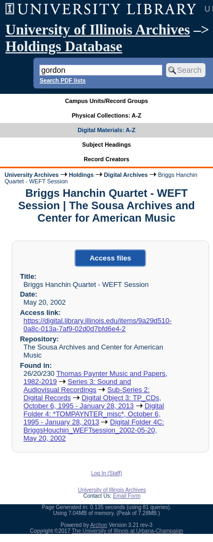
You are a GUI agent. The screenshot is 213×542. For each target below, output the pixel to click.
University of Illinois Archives (97, 30)
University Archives (31, 174)
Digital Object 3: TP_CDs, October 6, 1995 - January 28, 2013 (92, 402)
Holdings (81, 174)
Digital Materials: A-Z (106, 130)
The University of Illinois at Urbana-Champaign (127, 531)
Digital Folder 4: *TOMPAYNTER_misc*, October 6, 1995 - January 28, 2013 (93, 414)
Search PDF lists (62, 80)
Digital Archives (126, 174)
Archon (98, 525)
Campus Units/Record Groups (106, 101)
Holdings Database (63, 46)
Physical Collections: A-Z (106, 115)
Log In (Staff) (106, 473)
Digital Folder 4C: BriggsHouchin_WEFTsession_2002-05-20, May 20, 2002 (93, 430)
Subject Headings (106, 144)
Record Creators (106, 159)
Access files (110, 258)
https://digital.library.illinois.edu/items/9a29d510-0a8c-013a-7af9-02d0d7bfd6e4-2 (97, 325)
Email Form (126, 496)
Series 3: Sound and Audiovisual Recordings (77, 386)
